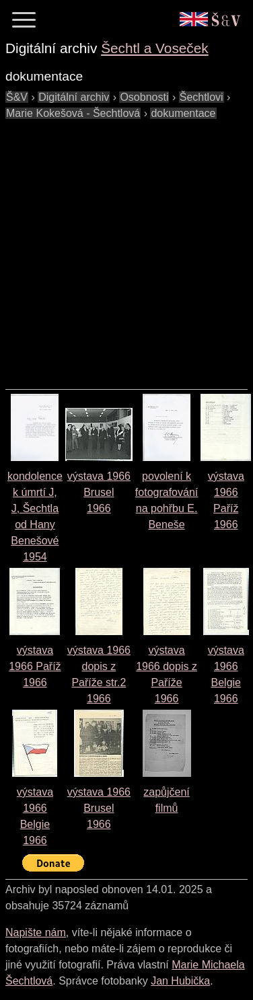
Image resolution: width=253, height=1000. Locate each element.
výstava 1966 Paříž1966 (35, 666)
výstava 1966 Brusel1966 (99, 492)
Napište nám (35, 932)
